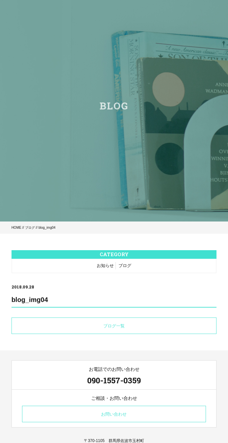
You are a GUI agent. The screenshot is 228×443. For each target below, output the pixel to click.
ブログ (30, 227)
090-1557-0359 (114, 380)
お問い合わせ (114, 414)
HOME (16, 227)
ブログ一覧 (114, 326)
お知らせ (105, 265)
